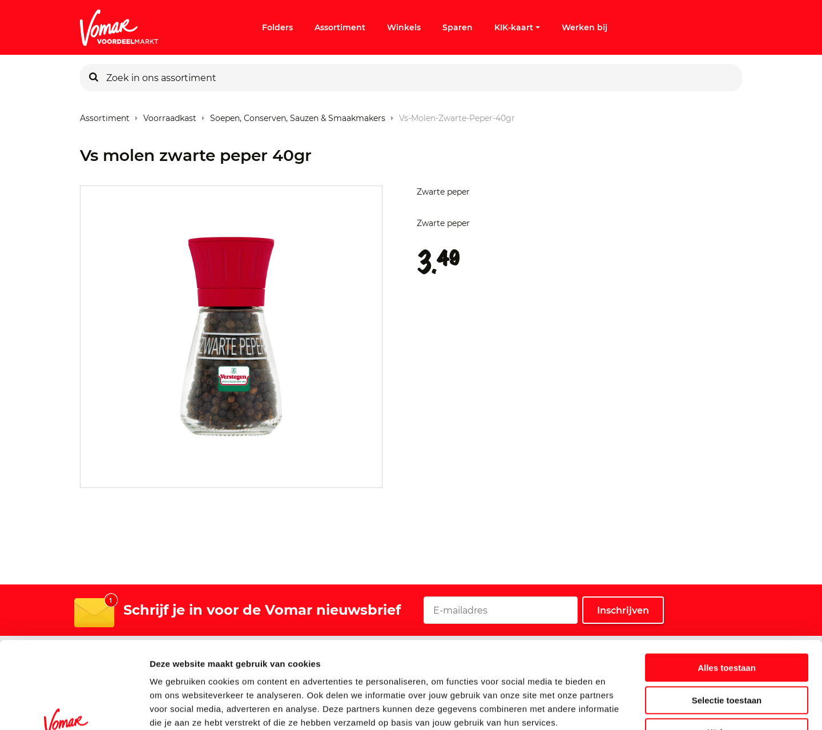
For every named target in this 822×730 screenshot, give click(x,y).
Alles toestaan (727, 593)
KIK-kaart (517, 27)
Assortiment (340, 27)
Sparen (457, 27)
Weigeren (726, 658)
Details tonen (617, 707)
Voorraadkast (169, 115)
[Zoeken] (93, 77)
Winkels (404, 27)
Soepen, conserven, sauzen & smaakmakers (297, 115)
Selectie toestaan (727, 626)
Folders (277, 27)
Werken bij (584, 27)
